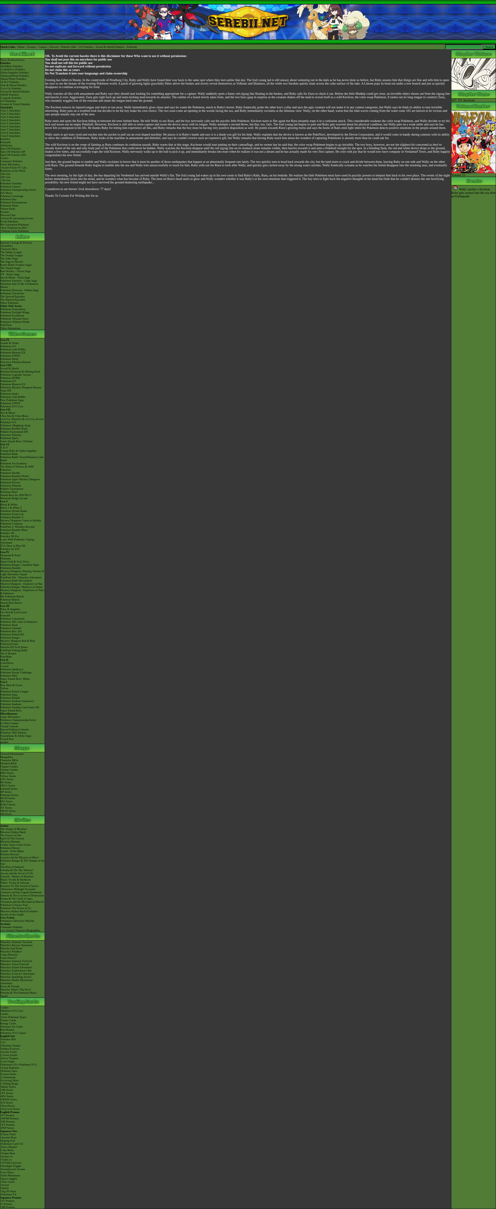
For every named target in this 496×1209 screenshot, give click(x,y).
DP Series (5, 791)
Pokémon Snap (8, 694)
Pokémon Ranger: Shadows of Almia (21, 587)
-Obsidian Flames (10, 1045)
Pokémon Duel (8, 491)
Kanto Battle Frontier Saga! (16, 264)
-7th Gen (5, 180)
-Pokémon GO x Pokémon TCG (18, 1064)
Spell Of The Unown (12, 838)
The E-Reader (8, 653)
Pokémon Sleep (9, 358)
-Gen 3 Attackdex (10, 116)
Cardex (4, 158)
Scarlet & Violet (9, 343)
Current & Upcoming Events (16, 218)
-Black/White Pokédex (13, 78)
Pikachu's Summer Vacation (16, 942)
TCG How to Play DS (12, 545)
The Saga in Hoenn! (11, 261)
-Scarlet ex (6, 1156)
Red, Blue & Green (11, 685)
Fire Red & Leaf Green (13, 612)
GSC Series (7, 779)
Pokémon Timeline (11, 183)
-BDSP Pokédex (9, 94)
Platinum (5, 558)
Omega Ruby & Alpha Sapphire (18, 450)
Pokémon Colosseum (12, 618)
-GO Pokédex (8, 101)
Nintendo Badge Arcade (14, 498)
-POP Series (7, 1127)
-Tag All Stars (8, 1191)
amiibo (4, 742)
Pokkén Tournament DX (14, 431)
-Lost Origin (7, 1061)
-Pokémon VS (8, 1194)
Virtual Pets (7, 739)
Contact (42, 46)
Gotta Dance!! (8, 957)
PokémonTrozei (9, 644)
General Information (12, 753)
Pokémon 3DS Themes (13, 732)
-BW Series (7, 1096)
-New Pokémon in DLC (14, 227)
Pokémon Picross (10, 482)
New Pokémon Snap (12, 400)
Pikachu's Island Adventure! (16, 967)
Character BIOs (9, 760)
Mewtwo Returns (10, 841)
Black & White (8, 504)
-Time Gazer (7, 1181)
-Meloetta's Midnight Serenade (17, 889)
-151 (3, 1042)
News (3, 59)
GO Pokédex (86, 46)
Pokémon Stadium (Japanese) (17, 701)
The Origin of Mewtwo (13, 828)
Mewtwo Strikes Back (13, 832)
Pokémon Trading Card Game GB (19, 707)
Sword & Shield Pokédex (110, 46)
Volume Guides (9, 769)
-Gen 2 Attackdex (10, 113)
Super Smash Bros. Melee (15, 678)
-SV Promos (7, 1115)
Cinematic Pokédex (11, 161)
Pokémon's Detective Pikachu (17, 920)
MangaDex (6, 757)
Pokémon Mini (8, 675)
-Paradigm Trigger (10, 1166)
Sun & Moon (7, 412)
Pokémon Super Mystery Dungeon (20, 479)
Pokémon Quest (9, 438)
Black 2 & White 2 (11, 507)
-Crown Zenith (8, 1055)
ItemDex (5, 139)
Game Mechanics (10, 164)
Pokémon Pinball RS (12, 634)
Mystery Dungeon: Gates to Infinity (20, 520)
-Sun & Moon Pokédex (13, 85)
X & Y (4, 447)
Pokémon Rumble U (12, 517)
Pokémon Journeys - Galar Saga (18, 280)
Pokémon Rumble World (14, 476)
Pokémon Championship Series (18, 189)
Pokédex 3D (7, 533)
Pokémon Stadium (10, 704)
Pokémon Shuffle (10, 472)
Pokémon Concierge (11, 196)
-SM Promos (7, 1121)
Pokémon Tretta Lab (12, 514)
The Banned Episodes (12, 299)
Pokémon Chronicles (12, 293)
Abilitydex (6, 145)
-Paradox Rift (8, 1039)
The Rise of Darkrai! (12, 867)
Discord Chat (8, 215)
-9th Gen (5, 173)
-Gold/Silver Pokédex (12, 69)
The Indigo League (11, 252)
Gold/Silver (7, 663)
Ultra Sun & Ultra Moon (14, 415)
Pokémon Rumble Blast (14, 529)
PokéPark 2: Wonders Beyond (17, 526)
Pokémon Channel (10, 628)
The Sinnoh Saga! (10, 268)
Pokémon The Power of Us (15, 908)
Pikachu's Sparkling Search (15, 976)
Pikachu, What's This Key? (15, 989)
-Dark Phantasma (10, 1175)
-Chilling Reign (9, 1083)
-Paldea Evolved (9, 1048)
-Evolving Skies (9, 1080)
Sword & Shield (9, 368)
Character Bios (8, 249)
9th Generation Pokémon (14, 224)
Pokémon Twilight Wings (14, 312)
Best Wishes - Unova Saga (15, 271)
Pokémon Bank (9, 453)
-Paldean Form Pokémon (14, 230)
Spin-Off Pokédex (10, 148)
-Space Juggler (8, 1178)
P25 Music (6, 192)
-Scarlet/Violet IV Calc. (13, 167)
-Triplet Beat (7, 1153)
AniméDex (6, 245)
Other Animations (10, 328)
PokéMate (6, 656)
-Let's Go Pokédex (11, 88)
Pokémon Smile (9, 393)
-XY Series (6, 1093)
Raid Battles (7, 1029)
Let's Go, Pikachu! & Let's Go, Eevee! (22, 419)
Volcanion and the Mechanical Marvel (22, 901)
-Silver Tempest (9, 1058)
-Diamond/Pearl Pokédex (14, 75)
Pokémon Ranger (10, 637)
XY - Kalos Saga (10, 274)
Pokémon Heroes (10, 847)
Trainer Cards (8, 1020)
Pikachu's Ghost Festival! (14, 964)
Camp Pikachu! (9, 954)
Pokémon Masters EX (12, 352)
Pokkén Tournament (11, 488)
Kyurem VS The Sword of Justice (19, 886)
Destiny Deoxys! (10, 854)
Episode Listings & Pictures (16, 242)
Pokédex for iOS (9, 548)
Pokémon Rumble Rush (14, 428)
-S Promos (6, 1204)
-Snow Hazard (8, 1147)
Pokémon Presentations (13, 202)
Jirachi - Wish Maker (12, 851)
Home (21, 46)
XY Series (6, 807)
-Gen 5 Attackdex (10, 123)
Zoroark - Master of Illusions (16, 876)
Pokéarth (132, 46)
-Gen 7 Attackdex (10, 129)
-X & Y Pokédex (9, 82)
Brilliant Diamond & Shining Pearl (20, 371)
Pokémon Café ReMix (13, 349)
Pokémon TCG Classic (13, 1032)
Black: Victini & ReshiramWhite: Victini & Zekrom (15, 881)
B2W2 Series (8, 804)
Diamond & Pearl (10, 555)
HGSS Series (7, 798)
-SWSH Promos (9, 1118)
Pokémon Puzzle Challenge (16, 672)
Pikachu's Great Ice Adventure (17, 973)
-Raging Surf (7, 1140)
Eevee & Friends (9, 986)
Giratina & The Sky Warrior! (16, 870)
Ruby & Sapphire (10, 609)
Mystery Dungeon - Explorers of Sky (21, 583)
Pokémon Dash (9, 625)
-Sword (4, 1185)
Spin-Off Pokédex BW (13, 154)
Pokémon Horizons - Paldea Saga (19, 290)
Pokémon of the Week (12, 170)
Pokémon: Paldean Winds (14, 321)
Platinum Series (9, 795)
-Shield (4, 1188)
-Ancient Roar (8, 1137)
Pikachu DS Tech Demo (14, 647)
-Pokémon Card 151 (11, 1143)
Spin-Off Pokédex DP (12, 151)
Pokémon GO (8, 346)
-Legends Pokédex (11, 97)
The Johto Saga (9, 258)
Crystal (4, 666)
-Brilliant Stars (8, 1070)
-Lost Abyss (7, 1172)
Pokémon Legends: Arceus (15, 374)
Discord (54, 46)
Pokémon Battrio (10, 599)
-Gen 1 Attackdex (10, 110)
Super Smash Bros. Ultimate (16, 441)
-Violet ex (6, 1159)
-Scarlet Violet (8, 1051)
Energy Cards (8, 1023)
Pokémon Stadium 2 (11, 669)
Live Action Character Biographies (20, 930)
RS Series (5, 782)
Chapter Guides (9, 766)
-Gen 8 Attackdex (10, 132)
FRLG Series (7, 785)
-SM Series (6, 1089)
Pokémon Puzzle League (14, 691)
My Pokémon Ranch (12, 596)
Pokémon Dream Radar (13, 510)
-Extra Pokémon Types (13, 1017)
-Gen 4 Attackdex (10, 120)
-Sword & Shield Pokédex (15, 91)
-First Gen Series (10, 1108)
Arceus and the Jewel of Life (16, 873)
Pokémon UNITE (10, 355)
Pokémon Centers (10, 186)
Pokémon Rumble (10, 568)
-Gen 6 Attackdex (10, 126)
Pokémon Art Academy (13, 463)
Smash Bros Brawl (11, 602)
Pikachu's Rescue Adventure (16, 945)
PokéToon (6, 325)
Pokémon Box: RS (11, 631)
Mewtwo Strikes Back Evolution (19, 911)
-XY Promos (7, 1124)
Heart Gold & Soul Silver (14, 561)
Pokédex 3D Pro (9, 536)
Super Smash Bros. (11, 710)
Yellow (4, 688)
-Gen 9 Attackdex (10, 135)
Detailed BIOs (8, 763)
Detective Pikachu (10, 434)
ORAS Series (8, 810)
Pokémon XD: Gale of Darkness (18, 621)
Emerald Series (9, 788)
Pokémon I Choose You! (14, 905)
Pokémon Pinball (10, 697)
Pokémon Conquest (11, 523)
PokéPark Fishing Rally (14, 650)
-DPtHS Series (8, 1099)
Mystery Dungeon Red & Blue (17, 640)
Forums (31, 46)
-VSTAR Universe (11, 1162)
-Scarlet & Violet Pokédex (15, 104)
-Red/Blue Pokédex (11, 66)
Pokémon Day (8, 199)
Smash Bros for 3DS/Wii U (16, 495)
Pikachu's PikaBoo (11, 951)
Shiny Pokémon (9, 302)
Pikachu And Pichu (11, 948)
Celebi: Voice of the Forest (15, 844)
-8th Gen (5, 177)
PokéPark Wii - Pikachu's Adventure (21, 577)
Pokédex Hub (68, 46)
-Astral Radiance (10, 1067)
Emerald (5, 615)
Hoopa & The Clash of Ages (16, 898)
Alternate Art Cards (11, 1026)
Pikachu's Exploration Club (16, 970)
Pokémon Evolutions (12, 315)
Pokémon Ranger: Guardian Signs (19, 564)
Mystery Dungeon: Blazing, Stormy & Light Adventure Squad (22, 573)
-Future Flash (8, 1134)
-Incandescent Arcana (12, 1169)
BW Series (6, 801)
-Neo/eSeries (7, 1105)
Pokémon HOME (10, 377)
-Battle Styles (8, 1086)
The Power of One (10, 835)
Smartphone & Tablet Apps (15, 735)
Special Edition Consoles (14, 729)
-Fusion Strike (8, 1074)
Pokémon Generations (13, 309)
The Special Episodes (12, 296)
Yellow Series (8, 776)
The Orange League (11, 255)
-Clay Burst (7, 1150)
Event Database (9, 221)
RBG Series (7, 772)
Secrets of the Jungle (12, 914)
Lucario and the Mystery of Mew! (19, 857)
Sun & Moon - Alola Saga (15, 277)
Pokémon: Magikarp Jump (15, 425)
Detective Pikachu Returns (15, 362)
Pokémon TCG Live (11, 406)
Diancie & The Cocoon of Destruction (22, 895)
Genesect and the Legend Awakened (20, 892)
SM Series (6, 814)
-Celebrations (8, 1077)
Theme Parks (7, 208)
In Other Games (9, 723)
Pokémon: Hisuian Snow (14, 318)
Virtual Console (9, 726)
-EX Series (6, 1102)
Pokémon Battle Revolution (16, 580)
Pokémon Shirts (9, 205)
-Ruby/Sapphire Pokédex (14, 72)
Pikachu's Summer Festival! (16, 961)
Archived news (15, 59)
